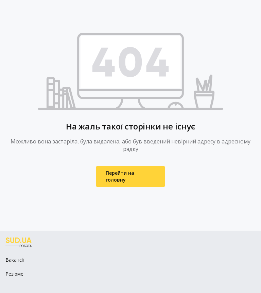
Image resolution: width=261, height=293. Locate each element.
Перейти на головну (120, 176)
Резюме (14, 274)
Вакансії (14, 260)
